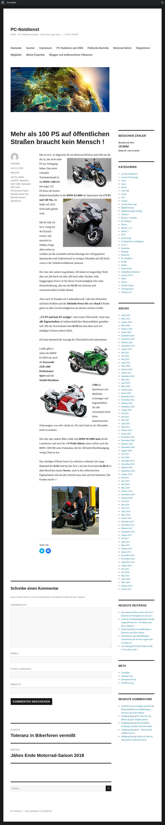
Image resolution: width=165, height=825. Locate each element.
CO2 (123, 197)
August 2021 (126, 410)
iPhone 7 (124, 231)
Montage (124, 251)
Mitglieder (16, 54)
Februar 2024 (126, 329)
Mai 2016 (125, 575)
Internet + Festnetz (129, 218)
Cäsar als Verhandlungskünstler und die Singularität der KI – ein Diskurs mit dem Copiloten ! (137, 622)
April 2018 (125, 511)
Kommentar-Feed (128, 679)
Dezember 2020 (127, 437)
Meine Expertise (35, 54)
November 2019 (128, 464)
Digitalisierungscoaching (131, 211)
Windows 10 (126, 292)
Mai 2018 (125, 508)
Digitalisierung (127, 207)
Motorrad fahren (122, 48)
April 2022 (125, 383)
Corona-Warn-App (129, 204)
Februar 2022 (126, 389)
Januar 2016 (126, 589)
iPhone (124, 224)
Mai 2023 (125, 359)
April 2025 (125, 315)
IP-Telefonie (126, 221)
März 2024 (125, 325)
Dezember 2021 (127, 396)
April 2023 (125, 362)
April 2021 (125, 423)
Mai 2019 (125, 484)
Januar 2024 (126, 332)
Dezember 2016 (127, 555)
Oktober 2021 (127, 403)
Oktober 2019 (127, 467)
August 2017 (126, 535)
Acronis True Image (129, 177)
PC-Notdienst (25, 29)
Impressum (45, 48)
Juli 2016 (125, 569)
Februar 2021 (126, 430)
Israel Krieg (126, 238)
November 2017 (128, 525)
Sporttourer (16, 201)
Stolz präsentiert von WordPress (38, 811)
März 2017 (125, 545)
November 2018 (128, 494)
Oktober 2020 (127, 444)
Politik (124, 261)
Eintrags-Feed (127, 676)
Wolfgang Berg (127, 716)
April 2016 (125, 579)
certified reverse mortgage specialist (136, 706)
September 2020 (128, 447)
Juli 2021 (125, 413)
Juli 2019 (125, 477)
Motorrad (15, 172)
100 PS (14, 177)
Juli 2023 (125, 352)
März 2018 (125, 515)
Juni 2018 (125, 504)
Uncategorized (127, 289)
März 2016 (125, 582)
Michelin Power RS (19, 194)
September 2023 (128, 345)
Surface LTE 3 (127, 275)
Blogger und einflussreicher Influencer (71, 54)
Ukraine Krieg (127, 285)
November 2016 (128, 558)
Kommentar (19, 605)
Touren (124, 282)
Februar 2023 (126, 369)
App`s (123, 184)
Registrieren (143, 48)
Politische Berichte (98, 48)
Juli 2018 (125, 501)
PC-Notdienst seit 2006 (70, 48)
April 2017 (125, 542)
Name (15, 653)
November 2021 (128, 400)
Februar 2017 (126, 548)
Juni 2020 (125, 457)
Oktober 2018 (127, 498)
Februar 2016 (126, 586)
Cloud (123, 194)
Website (16, 684)
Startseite (16, 48)
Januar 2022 (126, 393)
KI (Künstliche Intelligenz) (132, 241)
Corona (124, 201)
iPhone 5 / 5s (126, 228)
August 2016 (126, 565)
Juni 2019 (125, 481)
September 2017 (128, 531)
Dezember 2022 (127, 376)
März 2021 (125, 427)
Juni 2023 (125, 356)
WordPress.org (127, 683)
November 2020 (128, 440)
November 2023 (128, 339)
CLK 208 (125, 190)
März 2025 (125, 318)
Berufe (124, 187)
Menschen (125, 248)
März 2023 (125, 366)
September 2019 (128, 471)
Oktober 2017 (127, 528)
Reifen (124, 265)
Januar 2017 (126, 552)
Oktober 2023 (127, 342)
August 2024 (126, 322)
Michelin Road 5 (18, 197)
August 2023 (126, 349)
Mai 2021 (125, 420)
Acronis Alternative (129, 174)
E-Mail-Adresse (22, 669)
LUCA (124, 245)
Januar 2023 (126, 373)
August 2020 (126, 450)
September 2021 (128, 406)
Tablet (123, 278)
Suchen (30, 48)
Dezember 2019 (127, 460)
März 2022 (125, 386)
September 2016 (128, 562)
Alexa (123, 180)
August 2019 (126, 474)
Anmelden (11, 2)
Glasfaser (125, 214)
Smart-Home (126, 268)
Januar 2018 (126, 518)
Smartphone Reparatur (130, 272)
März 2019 (125, 487)
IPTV (123, 234)
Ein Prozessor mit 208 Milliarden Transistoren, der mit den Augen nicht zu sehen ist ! (137, 639)
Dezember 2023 (127, 335)
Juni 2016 (125, 572)
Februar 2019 (126, 491)
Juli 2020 (125, 454)
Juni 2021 (125, 416)
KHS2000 (15, 163)
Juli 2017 (125, 538)
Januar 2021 (126, 433)
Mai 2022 (125, 379)
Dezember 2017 (127, 521)
